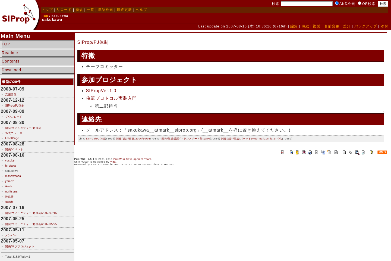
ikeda (8, 186)
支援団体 (11, 94)
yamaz (9, 181)
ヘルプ (141, 10)
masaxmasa (13, 176)
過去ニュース (13, 133)
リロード (64, 10)
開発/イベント (14, 149)
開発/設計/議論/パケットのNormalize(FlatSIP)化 (251, 138)
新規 (79, 10)
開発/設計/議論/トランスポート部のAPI (186, 138)
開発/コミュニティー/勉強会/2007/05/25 (31, 224)
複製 (316, 26)
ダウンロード (13, 116)
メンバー (11, 235)
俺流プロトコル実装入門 (111, 98)
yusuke (10, 160)
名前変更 (331, 26)
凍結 (305, 26)
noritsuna (11, 191)
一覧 (90, 10)
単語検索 (105, 10)
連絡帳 (9, 196)
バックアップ (365, 26)
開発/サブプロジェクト (19, 246)
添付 (384, 26)
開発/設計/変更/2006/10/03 (133, 138)
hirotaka (10, 165)
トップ (47, 10)
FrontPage (12, 138)
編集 (294, 26)
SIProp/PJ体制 (14, 105)
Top (45, 15)
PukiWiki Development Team (132, 159)
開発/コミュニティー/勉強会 (23, 127)
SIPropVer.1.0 (101, 90)
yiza (113, 161)
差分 (347, 26)
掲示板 (9, 201)
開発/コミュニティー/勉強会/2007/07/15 (31, 213)
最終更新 (124, 10)
